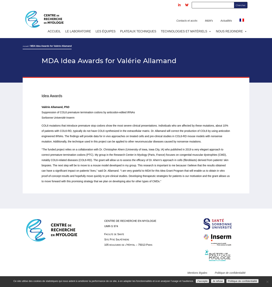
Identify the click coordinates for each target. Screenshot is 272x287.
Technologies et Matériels (186, 31)
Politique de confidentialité (230, 272)
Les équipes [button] (106, 31)
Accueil (54, 31)
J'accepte (202, 281)
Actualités (226, 20)
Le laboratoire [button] (78, 31)
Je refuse (217, 281)
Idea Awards (52, 96)
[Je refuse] (267, 282)
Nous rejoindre (231, 31)
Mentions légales (197, 272)
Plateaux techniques (138, 31)
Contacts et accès (186, 20)
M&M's (209, 20)
